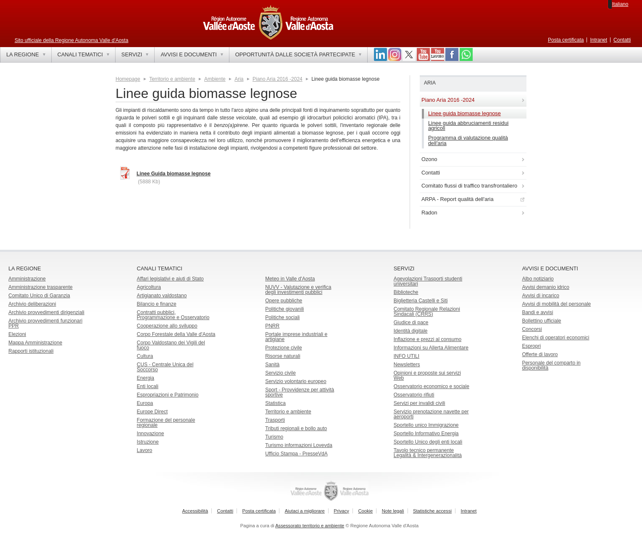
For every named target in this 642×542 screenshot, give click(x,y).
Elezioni (17, 334)
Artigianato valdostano (162, 296)
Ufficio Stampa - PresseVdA (296, 454)
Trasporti (275, 420)
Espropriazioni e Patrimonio (168, 395)
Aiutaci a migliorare (305, 510)
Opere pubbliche (283, 301)
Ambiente (215, 79)
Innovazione (150, 433)
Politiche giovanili (284, 309)
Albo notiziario (537, 279)
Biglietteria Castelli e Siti (421, 301)
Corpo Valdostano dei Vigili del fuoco (171, 345)
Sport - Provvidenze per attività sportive (299, 392)
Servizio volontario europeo (295, 381)
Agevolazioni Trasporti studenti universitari (428, 281)
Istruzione (148, 442)
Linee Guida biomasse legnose (173, 174)
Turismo (274, 437)
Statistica (275, 403)
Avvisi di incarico (540, 296)
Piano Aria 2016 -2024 (278, 79)
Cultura (145, 356)
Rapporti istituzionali (30, 351)
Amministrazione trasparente (40, 287)
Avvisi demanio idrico (545, 287)
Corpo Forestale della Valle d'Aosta (176, 334)
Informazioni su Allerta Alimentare (431, 348)
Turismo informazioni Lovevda (298, 445)
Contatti (622, 40)
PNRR (272, 326)
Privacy (341, 510)
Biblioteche (406, 292)
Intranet (598, 40)
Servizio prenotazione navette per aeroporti (431, 414)
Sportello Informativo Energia (426, 433)
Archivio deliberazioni (32, 304)
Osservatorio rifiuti (414, 395)
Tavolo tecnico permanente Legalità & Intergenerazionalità (428, 452)
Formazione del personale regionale (166, 422)
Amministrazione (27, 279)
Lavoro (145, 450)
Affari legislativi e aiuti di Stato (170, 279)
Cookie (365, 510)
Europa (145, 403)
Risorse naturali (282, 356)
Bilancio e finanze (156, 304)
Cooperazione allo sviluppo (167, 326)
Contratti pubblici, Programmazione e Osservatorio (173, 314)
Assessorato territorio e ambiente (309, 525)
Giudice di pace (411, 322)
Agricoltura (149, 287)
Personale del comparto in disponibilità (551, 365)
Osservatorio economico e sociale (431, 386)
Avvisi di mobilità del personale (556, 304)
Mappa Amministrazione (35, 343)
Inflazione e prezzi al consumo (427, 339)
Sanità (272, 365)
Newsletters (407, 365)
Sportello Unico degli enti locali (428, 442)
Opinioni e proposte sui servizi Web (427, 375)
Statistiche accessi (432, 510)
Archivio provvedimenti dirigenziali (46, 312)
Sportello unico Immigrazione (426, 425)
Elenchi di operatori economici (555, 338)
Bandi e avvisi (537, 312)
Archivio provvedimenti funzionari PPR (45, 323)
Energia (145, 378)
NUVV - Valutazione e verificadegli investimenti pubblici (298, 289)
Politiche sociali (282, 317)
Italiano (620, 4)
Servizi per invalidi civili (419, 403)
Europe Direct (152, 412)
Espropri (531, 346)
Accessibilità (195, 510)
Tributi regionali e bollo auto (296, 428)
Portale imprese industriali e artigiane (296, 336)
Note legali (393, 510)
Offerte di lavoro (540, 354)
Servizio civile (280, 373)
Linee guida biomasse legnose (464, 113)
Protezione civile (283, 348)
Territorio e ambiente (172, 79)
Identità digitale (411, 331)
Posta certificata (566, 40)
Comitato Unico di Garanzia (39, 296)
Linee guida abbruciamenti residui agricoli (468, 126)
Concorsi (532, 329)
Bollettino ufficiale (541, 321)
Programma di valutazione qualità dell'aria (468, 140)
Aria (238, 79)
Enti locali (147, 386)
